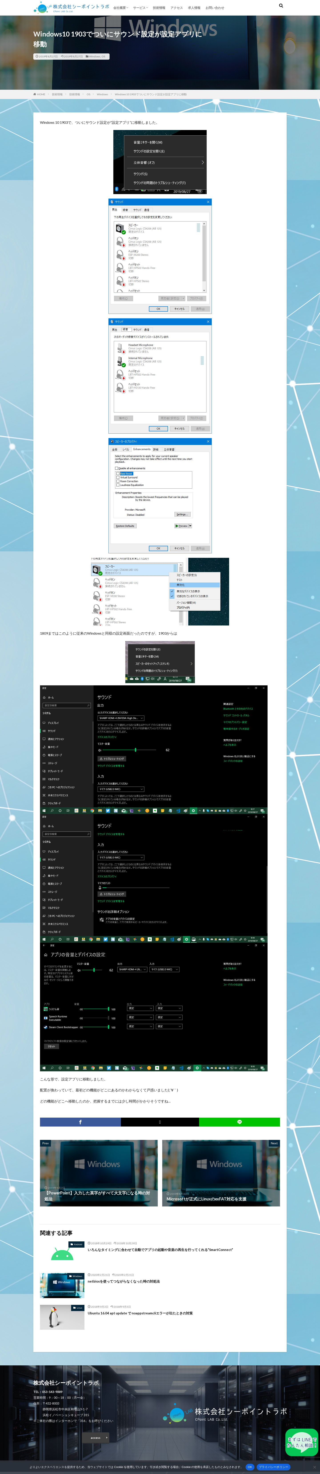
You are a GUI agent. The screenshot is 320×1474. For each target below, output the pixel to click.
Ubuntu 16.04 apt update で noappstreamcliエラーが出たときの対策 (149, 1312)
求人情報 (194, 8)
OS (103, 56)
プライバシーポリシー (273, 1467)
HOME (41, 94)
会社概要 (119, 8)
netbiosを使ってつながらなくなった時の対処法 (131, 1281)
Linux (79, 1307)
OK (250, 1467)
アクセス (176, 8)
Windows (94, 56)
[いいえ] (314, 1467)
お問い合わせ (215, 8)
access (95, 1439)
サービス (139, 8)
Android (78, 1244)
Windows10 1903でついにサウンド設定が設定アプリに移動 (151, 94)
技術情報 (159, 8)
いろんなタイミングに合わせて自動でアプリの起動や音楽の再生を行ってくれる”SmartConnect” (175, 1249)
